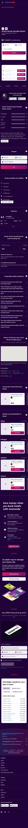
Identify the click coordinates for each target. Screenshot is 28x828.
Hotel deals (5, 750)
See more (23, 421)
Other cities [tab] (6, 688)
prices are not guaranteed (11, 734)
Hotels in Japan (20, 750)
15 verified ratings (15, 40)
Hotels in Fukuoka (7, 709)
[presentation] (22, 98)
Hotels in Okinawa (7, 703)
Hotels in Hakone (7, 715)
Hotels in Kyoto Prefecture (9, 751)
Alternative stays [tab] (16, 688)
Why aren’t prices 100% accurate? (14, 744)
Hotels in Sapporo (7, 707)
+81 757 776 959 (6, 38)
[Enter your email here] (15, 656)
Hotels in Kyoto (19, 751)
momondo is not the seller (14, 739)
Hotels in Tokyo (6, 699)
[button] (2, 2)
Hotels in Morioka (7, 718)
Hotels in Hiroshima (7, 720)
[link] (17, 432)
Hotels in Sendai (7, 711)
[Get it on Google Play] (13, 99)
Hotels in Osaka (6, 701)
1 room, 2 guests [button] (7, 49)
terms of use (19, 667)
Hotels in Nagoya (7, 705)
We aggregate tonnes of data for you (14, 741)
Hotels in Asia (12, 750)
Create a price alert (12, 538)
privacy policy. (4, 668)
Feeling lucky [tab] (7, 691)
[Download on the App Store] (22, 99)
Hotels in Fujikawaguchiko (9, 713)
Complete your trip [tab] (17, 691)
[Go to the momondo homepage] (10, 2)
